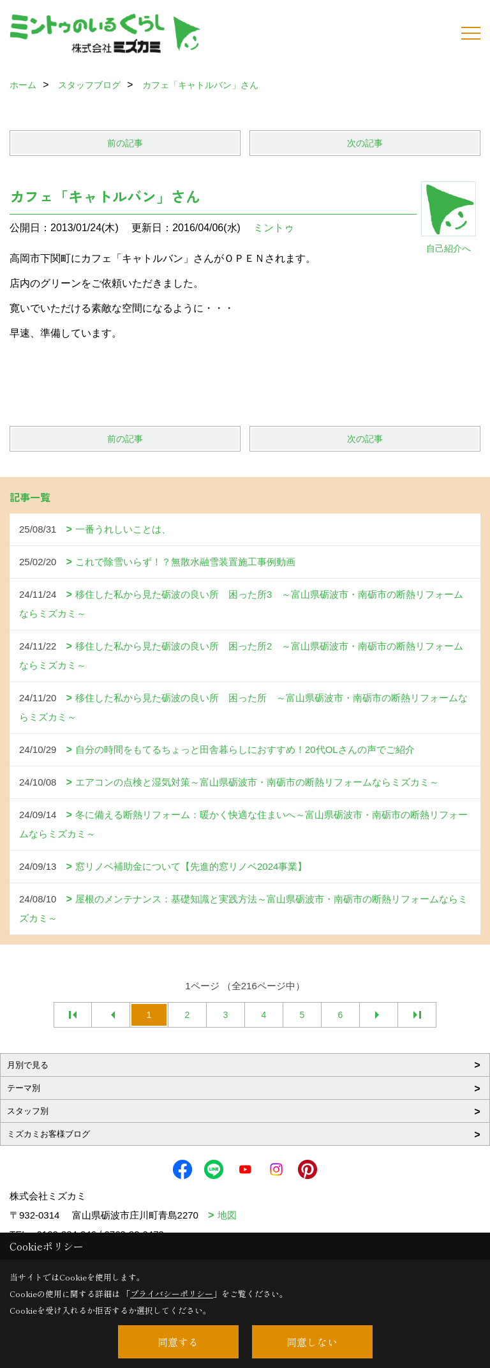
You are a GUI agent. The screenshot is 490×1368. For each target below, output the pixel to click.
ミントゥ (273, 227)
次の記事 (365, 143)
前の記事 (125, 143)
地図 (227, 1215)
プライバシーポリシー (171, 1294)
